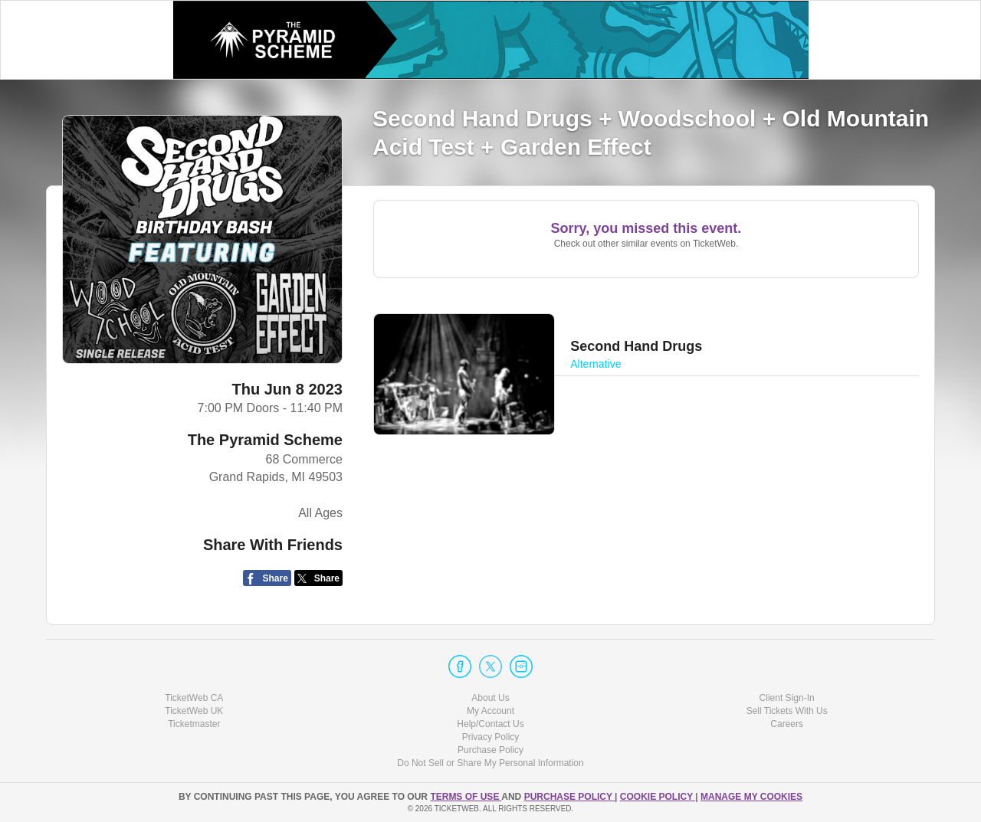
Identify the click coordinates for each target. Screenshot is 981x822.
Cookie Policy (657, 796)
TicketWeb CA (194, 698)
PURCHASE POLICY (569, 796)
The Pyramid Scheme (265, 439)
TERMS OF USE (465, 796)
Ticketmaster (194, 724)
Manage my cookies (751, 796)
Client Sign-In (787, 698)
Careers (786, 724)
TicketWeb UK (194, 711)
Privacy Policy (491, 737)
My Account (490, 711)
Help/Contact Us (490, 724)
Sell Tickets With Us (787, 711)
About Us (490, 698)
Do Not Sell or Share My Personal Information (490, 763)
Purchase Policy (490, 750)
